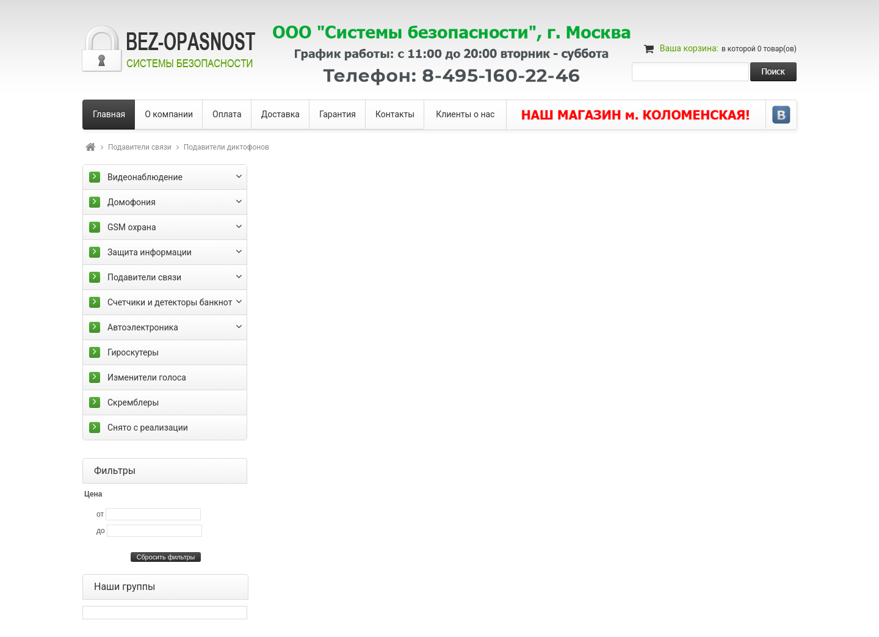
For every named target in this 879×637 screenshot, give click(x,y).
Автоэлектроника (142, 327)
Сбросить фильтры (166, 557)
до (100, 530)
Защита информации (149, 252)
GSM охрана (131, 227)
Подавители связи (140, 147)
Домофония (131, 202)
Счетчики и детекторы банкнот (169, 302)
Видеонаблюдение (145, 177)
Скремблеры (133, 402)
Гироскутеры (133, 352)
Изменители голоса (146, 377)
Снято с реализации (147, 427)
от (100, 514)
